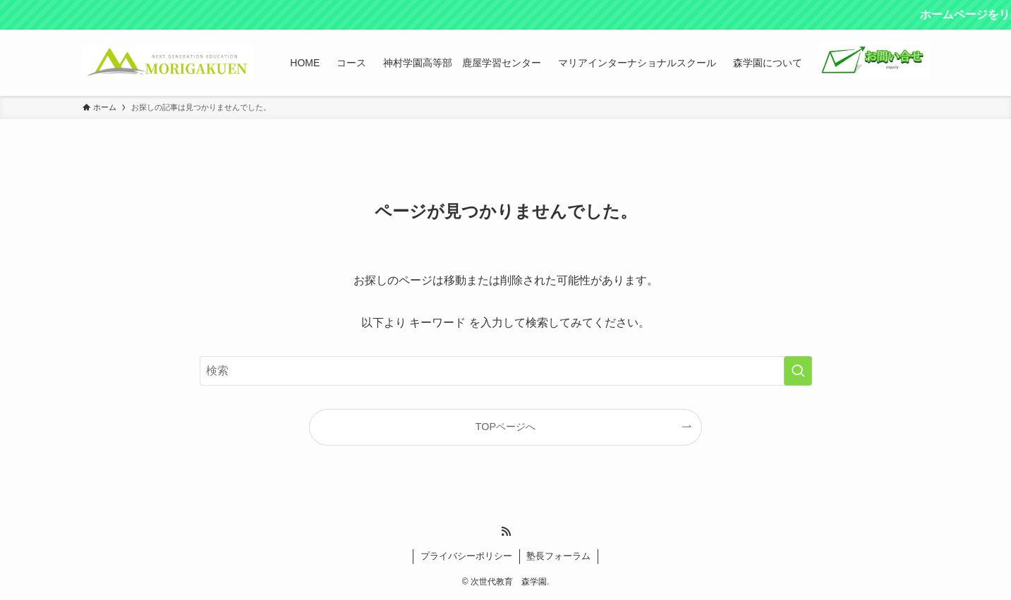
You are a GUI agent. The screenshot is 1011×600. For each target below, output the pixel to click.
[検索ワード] (506, 371)
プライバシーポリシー (466, 556)
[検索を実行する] (798, 371)
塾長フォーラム (558, 556)
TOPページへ (505, 426)
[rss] (506, 531)
